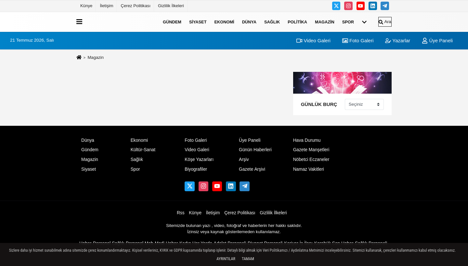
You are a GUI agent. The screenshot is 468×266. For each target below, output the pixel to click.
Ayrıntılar (225, 259)
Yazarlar (397, 40)
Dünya (249, 21)
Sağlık (272, 21)
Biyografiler (196, 169)
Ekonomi (224, 21)
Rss (181, 212)
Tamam (248, 259)
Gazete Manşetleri (311, 149)
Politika (297, 21)
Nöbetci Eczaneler (311, 159)
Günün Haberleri (255, 149)
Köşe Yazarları (199, 159)
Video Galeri (313, 40)
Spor (348, 21)
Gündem (172, 21)
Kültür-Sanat (143, 149)
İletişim (106, 5)
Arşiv (244, 159)
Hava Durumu (307, 140)
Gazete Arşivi (252, 169)
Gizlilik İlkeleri (171, 5)
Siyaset (198, 21)
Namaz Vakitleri (308, 169)
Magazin (324, 21)
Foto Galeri (357, 40)
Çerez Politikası (135, 5)
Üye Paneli (437, 40)
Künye (86, 5)
